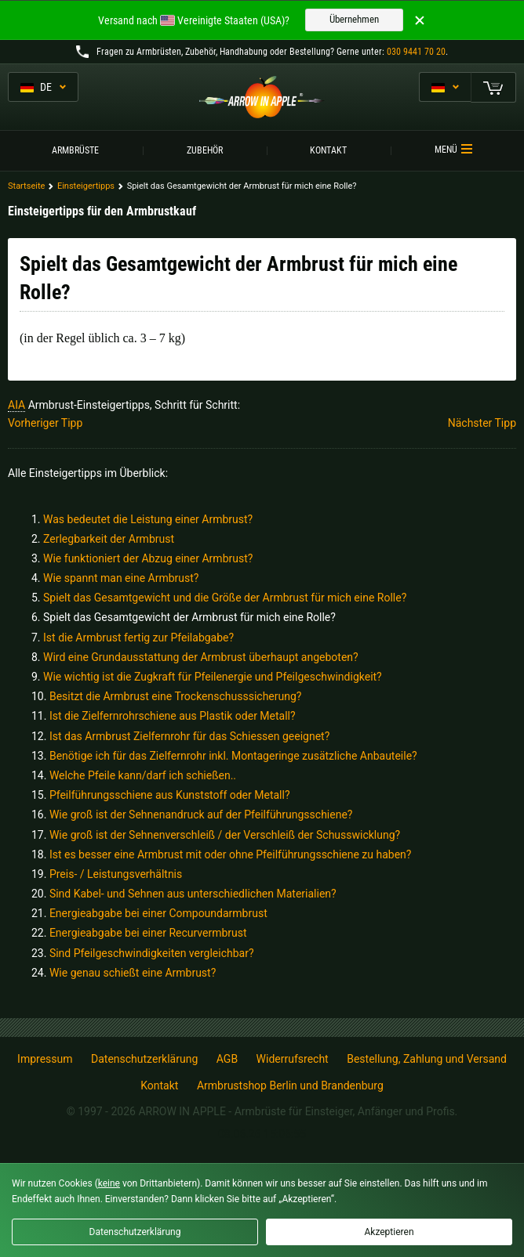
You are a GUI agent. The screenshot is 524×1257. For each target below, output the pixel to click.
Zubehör (205, 150)
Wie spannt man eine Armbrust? (120, 578)
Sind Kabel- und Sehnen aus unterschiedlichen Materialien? (193, 893)
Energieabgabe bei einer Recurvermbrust (148, 932)
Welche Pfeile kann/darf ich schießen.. (142, 775)
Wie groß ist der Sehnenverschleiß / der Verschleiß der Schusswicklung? (224, 835)
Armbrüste (75, 150)
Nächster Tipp (482, 423)
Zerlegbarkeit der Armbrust (108, 539)
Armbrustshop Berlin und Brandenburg (290, 1085)
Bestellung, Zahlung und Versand (427, 1058)
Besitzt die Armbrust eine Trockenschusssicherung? (175, 696)
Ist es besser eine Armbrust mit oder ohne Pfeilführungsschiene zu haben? (230, 854)
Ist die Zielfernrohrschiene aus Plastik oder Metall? (172, 716)
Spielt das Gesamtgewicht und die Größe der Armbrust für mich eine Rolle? (224, 597)
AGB (227, 1058)
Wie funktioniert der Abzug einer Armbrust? (148, 558)
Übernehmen (354, 19)
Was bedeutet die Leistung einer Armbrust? (148, 519)
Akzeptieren (388, 1231)
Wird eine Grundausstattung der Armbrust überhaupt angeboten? (200, 657)
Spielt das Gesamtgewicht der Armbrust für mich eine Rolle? (189, 617)
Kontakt (328, 150)
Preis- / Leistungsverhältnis (115, 874)
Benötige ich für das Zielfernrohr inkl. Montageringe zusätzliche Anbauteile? (233, 756)
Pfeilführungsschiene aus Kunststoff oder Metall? (169, 795)
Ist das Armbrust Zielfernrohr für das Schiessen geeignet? (189, 736)
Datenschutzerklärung (144, 1058)
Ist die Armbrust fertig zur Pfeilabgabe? (138, 637)
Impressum (44, 1058)
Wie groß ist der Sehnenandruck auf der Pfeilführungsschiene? (201, 814)
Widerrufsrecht (293, 1058)
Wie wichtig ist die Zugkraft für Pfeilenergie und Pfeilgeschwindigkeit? (212, 676)
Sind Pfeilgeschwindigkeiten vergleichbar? (151, 953)
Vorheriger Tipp (45, 423)
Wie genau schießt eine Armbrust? (132, 972)
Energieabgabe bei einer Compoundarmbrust (158, 913)
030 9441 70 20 (416, 51)
